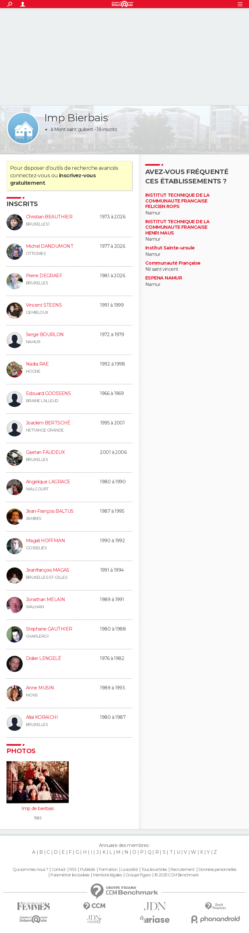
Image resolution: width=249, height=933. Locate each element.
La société (129, 869)
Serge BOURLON (45, 334)
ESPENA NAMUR (163, 278)
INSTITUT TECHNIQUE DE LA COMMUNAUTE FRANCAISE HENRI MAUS (177, 227)
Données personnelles (217, 869)
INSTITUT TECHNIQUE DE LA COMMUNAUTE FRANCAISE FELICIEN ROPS (177, 200)
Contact (58, 869)
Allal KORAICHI (42, 717)
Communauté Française (173, 263)
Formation (108, 869)
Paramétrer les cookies (70, 875)
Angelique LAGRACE (48, 482)
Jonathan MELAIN (45, 599)
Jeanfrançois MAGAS (47, 570)
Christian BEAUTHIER (49, 217)
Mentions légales (107, 875)
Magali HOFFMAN (45, 540)
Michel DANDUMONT (49, 246)
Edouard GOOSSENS (48, 393)
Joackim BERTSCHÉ (48, 423)
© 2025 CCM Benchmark (176, 875)
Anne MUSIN (40, 688)
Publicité (87, 869)
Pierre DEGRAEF (44, 276)
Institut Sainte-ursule (170, 248)
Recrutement (183, 869)
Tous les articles (154, 869)
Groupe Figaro (138, 875)
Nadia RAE (37, 364)
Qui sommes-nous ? (30, 869)
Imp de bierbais (37, 808)
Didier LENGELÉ (43, 658)
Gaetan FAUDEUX (45, 452)
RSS (72, 869)
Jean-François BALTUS (50, 511)
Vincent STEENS (44, 305)
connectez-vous (30, 175)
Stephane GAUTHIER (49, 629)
